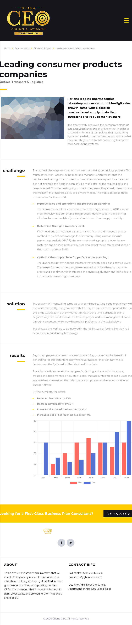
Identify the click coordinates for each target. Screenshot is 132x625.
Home (7, 48)
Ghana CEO (59, 618)
